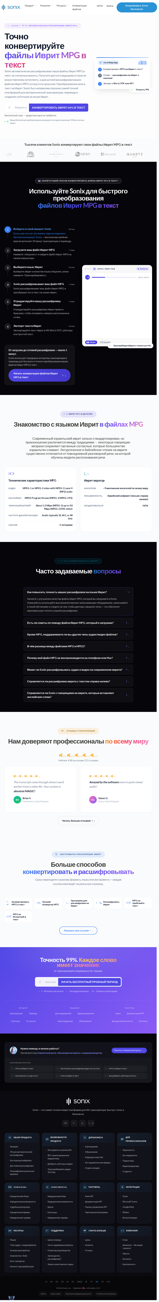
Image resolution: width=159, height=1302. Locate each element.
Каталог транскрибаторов (22, 1267)
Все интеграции (130, 1218)
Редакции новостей (94, 1158)
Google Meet (128, 1207)
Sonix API (89, 1197)
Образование (91, 1153)
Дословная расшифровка (22, 1166)
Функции (14, 1147)
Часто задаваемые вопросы (60, 1246)
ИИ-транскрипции (96, 1110)
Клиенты (89, 1246)
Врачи (50, 1207)
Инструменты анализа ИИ (59, 1151)
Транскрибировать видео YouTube (59, 1171)
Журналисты (128, 1151)
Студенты (127, 1172)
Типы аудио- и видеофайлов (23, 1246)
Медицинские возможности (60, 1202)
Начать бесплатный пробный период (89, 982)
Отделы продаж (92, 1169)
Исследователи (130, 1156)
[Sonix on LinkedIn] (82, 1124)
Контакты (127, 1259)
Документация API (93, 1202)
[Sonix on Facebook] (65, 1124)
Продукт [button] (29, 5)
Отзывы (89, 1251)
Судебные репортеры (20, 1207)
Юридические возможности (22, 1202)
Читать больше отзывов (78, 821)
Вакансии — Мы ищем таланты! (133, 1247)
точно (119, 1110)
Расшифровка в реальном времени (22, 1173)
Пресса (126, 1254)
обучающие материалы (69, 1054)
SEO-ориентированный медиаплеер (58, 1158)
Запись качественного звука (60, 1265)
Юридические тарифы (20, 1218)
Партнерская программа (96, 1213)
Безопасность (129, 1265)
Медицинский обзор (57, 1197)
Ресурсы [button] (61, 5)
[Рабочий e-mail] (50, 982)
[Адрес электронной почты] (21, 108)
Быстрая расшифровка (21, 1161)
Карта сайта (56, 1295)
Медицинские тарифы (58, 1218)
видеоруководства (92, 1054)
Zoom (125, 1197)
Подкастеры (128, 1161)
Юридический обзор (19, 1197)
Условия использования (106, 1295)
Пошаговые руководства (59, 1251)
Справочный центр (46, 1054)
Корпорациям (91, 1147)
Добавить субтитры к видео (60, 1164)
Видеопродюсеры (131, 1167)
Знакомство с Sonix (18, 1256)
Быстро (111, 1110)
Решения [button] (45, 5)
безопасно (78, 1114)
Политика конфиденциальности (78, 1295)
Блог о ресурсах (17, 1262)
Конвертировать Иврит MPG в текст (58, 107)
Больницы (52, 1213)
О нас (125, 1240)
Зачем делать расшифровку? (54, 1258)
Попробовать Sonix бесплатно (136, 7)
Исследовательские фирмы (98, 1163)
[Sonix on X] (74, 1124)
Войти (110, 5)
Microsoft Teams (130, 1202)
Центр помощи (54, 1240)
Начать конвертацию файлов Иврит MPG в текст (40, 375)
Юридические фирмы (20, 1213)
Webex (126, 1213)
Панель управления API (96, 1207)
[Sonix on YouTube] (91, 1124)
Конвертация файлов (79, 7)
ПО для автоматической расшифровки (21, 1154)
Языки (13, 1240)
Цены (100, 5)
